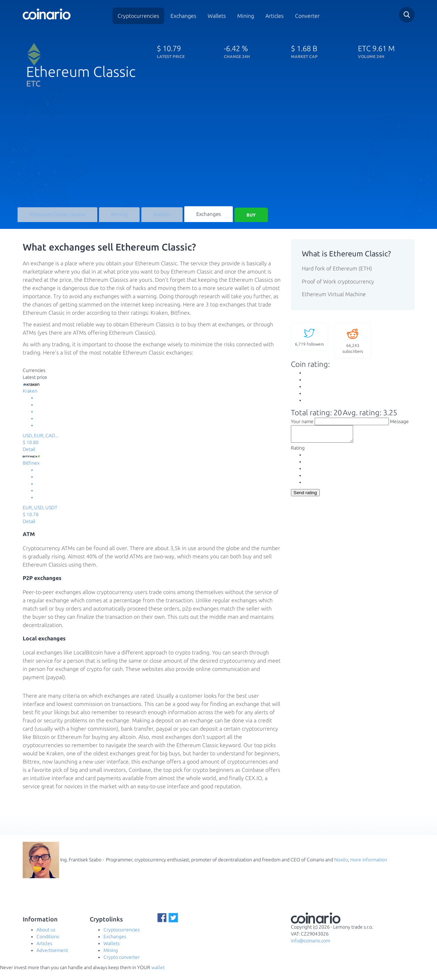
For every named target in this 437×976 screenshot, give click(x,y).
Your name (302, 426)
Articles (274, 16)
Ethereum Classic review (55, 218)
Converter (307, 16)
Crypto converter (121, 962)
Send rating (305, 500)
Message (399, 426)
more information (368, 864)
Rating (298, 456)
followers (309, 341)
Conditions (47, 941)
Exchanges (183, 16)
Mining (245, 16)
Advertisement (52, 955)
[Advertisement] (219, 155)
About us (45, 935)
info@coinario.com (310, 946)
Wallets (217, 16)
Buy (243, 218)
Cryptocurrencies (138, 16)
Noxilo (341, 864)
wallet (158, 972)
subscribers (353, 345)
